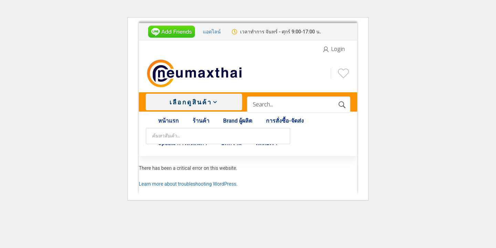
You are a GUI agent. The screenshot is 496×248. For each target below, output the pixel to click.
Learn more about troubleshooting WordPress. (188, 184)
